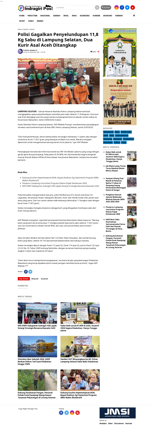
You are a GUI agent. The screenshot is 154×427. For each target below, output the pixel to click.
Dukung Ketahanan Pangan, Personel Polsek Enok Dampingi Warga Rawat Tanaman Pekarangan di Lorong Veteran (37, 395)
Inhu (112, 135)
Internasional (122, 135)
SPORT (22, 21)
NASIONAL (45, 15)
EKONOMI (107, 15)
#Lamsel (44, 279)
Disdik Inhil (126, 132)
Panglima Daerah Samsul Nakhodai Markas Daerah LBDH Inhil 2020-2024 (115, 198)
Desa (117, 132)
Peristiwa (108, 142)
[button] (134, 14)
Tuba (123, 142)
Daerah (25, 29)
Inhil (106, 135)
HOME (21, 15)
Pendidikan (128, 139)
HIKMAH (119, 15)
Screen (106, 7)
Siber (110, 423)
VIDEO (31, 21)
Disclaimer (119, 423)
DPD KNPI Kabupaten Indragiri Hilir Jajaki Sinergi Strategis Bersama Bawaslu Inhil (60, 186)
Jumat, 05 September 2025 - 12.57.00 (34, 52)
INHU (74, 15)
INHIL (66, 15)
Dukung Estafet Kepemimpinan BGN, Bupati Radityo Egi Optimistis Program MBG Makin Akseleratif (78, 395)
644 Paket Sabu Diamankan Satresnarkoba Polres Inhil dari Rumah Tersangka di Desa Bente (115, 225)
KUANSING (85, 15)
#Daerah (34, 279)
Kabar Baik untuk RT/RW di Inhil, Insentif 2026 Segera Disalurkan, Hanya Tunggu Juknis (79, 328)
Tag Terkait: (24, 279)
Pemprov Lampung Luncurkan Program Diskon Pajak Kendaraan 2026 (54, 183)
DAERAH (56, 15)
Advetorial (108, 132)
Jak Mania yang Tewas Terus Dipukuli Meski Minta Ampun (116, 168)
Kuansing (108, 139)
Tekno (117, 142)
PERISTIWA (32, 15)
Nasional (118, 139)
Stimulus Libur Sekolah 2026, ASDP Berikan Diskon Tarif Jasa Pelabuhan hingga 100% (34, 361)
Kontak (129, 423)
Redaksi (103, 423)
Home (20, 29)
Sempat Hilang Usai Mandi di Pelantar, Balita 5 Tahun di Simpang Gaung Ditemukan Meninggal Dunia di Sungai (116, 184)
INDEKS (40, 21)
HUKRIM (96, 15)
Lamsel (32, 29)
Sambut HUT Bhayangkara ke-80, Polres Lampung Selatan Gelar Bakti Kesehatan (79, 360)
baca (93, 51)
